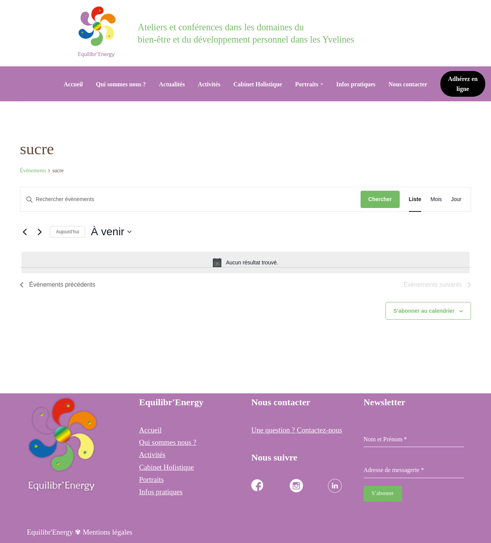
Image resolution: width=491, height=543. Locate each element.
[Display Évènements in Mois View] (436, 199)
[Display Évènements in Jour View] (456, 199)
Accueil (70, 84)
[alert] (245, 262)
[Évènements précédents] (24, 231)
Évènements (33, 170)
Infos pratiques (358, 84)
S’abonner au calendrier (424, 311)
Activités (208, 84)
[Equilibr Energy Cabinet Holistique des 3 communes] (98, 32)
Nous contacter (410, 84)
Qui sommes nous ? (118, 84)
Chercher (380, 199)
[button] (323, 84)
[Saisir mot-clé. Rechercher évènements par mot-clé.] (190, 199)
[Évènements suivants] (39, 231)
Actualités (170, 84)
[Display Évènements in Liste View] (415, 199)
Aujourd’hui (67, 231)
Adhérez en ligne (464, 84)
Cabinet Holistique (258, 84)
